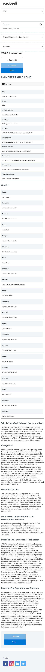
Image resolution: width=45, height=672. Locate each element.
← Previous (12, 65)
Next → (12, 70)
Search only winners (10, 29)
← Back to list (12, 60)
